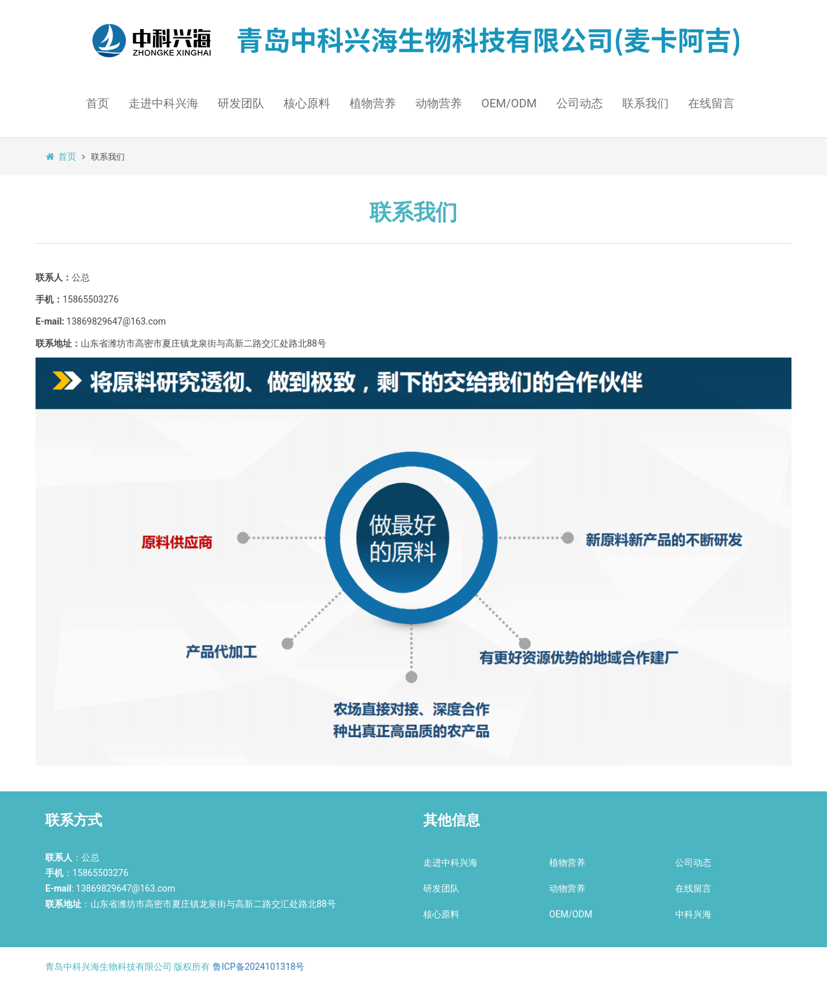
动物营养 (438, 103)
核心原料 (307, 103)
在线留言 (711, 103)
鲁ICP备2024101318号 (258, 966)
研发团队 (241, 103)
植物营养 (373, 103)
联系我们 (645, 103)
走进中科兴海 (163, 103)
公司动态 (579, 103)
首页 (97, 103)
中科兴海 (693, 914)
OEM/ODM (509, 103)
